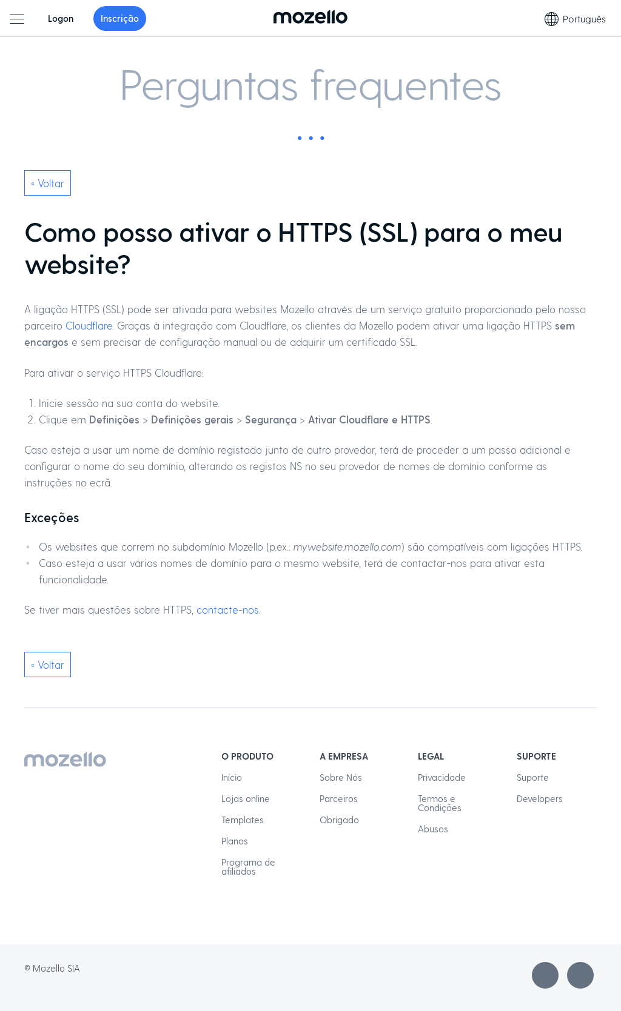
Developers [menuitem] (540, 798)
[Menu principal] (17, 19)
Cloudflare (88, 325)
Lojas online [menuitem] (245, 798)
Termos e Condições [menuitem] (440, 803)
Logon (60, 18)
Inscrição (120, 18)
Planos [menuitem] (234, 840)
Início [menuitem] (231, 777)
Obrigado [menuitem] (339, 819)
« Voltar (47, 183)
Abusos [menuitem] (433, 828)
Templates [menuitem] (242, 819)
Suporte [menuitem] (533, 777)
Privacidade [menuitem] (442, 777)
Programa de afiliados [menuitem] (248, 867)
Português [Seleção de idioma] (575, 19)
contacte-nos (227, 609)
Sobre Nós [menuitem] (341, 777)
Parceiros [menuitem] (339, 798)
